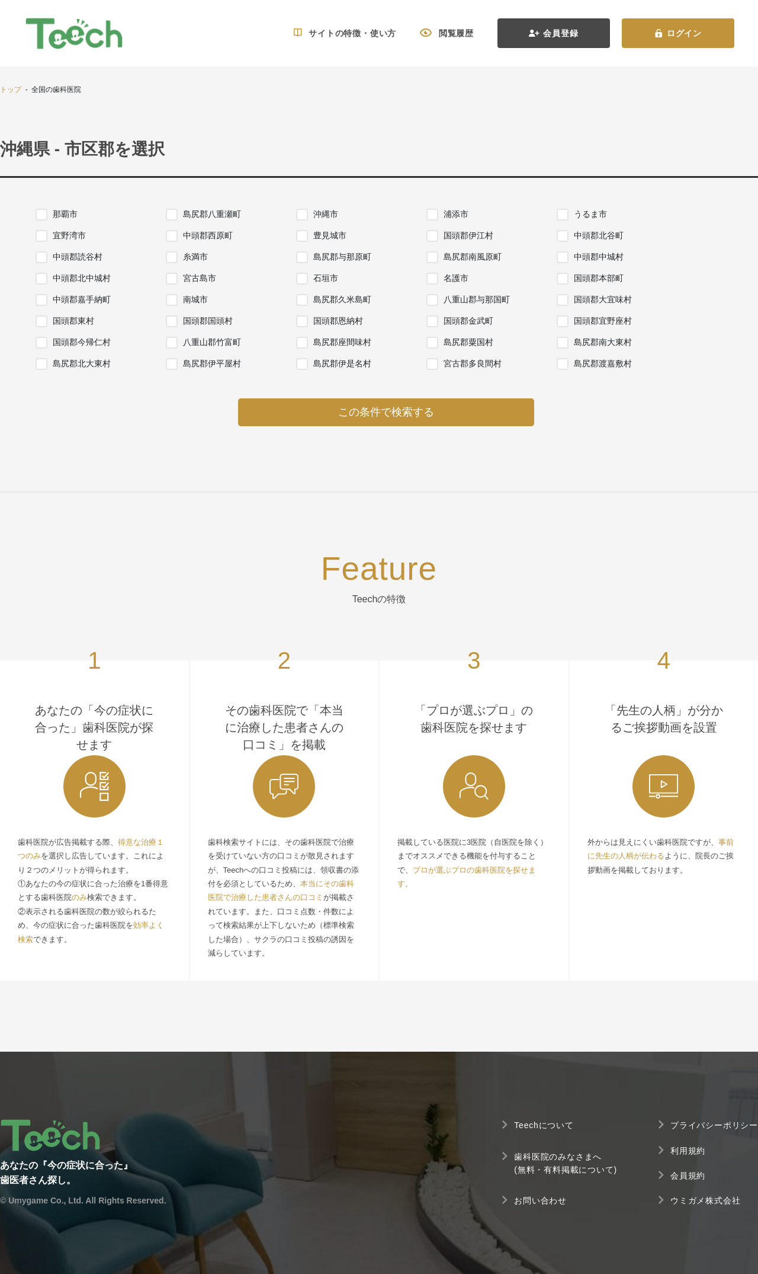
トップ (10, 89)
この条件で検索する (386, 412)
